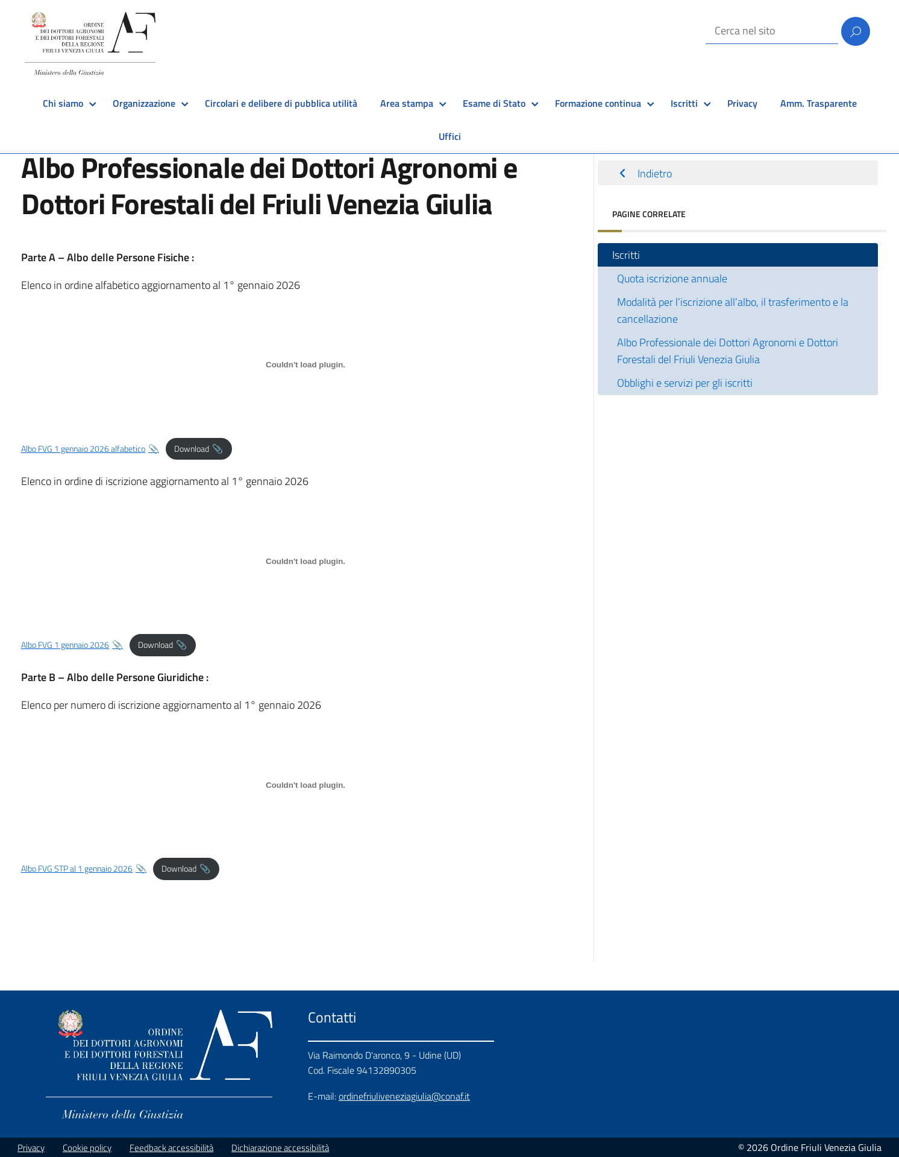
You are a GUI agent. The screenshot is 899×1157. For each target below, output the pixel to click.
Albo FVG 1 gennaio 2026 (65, 644)
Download (191, 448)
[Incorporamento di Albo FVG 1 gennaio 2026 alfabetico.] (305, 365)
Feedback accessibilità (171, 1148)
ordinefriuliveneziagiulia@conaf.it (404, 1096)
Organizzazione (144, 103)
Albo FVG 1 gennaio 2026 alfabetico (83, 448)
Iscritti (684, 103)
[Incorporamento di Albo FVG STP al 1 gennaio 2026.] (305, 784)
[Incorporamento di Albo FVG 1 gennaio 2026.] (305, 561)
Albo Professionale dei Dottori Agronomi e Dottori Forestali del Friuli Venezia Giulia (727, 350)
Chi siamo (63, 103)
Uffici (450, 136)
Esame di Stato (494, 103)
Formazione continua (598, 103)
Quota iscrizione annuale (672, 278)
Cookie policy (87, 1148)
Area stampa (406, 103)
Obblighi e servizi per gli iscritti (685, 383)
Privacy (742, 103)
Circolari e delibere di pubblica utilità (281, 103)
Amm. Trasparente (818, 103)
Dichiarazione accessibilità (280, 1148)
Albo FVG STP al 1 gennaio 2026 (77, 868)
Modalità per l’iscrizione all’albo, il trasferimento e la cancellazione (732, 310)
